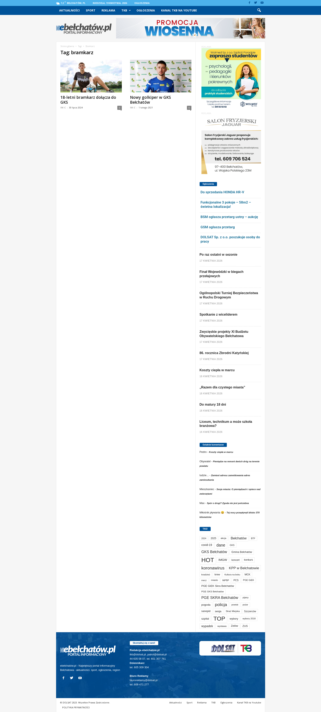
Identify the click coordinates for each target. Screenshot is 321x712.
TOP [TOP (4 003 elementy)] (219, 618)
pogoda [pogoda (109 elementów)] (205, 604)
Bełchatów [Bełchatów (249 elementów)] (238, 538)
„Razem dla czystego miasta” (222, 387)
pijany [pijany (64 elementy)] (246, 597)
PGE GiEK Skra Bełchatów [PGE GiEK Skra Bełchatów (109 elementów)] (217, 585)
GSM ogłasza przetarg (218, 227)
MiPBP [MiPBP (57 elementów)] (225, 580)
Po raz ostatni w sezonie (218, 254)
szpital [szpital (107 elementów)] (205, 618)
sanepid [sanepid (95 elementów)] (206, 611)
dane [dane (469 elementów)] (220, 545)
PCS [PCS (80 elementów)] (236, 580)
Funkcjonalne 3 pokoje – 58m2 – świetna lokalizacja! (226, 204)
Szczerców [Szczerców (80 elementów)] (250, 611)
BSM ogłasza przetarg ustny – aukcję (229, 217)
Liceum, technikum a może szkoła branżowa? (226, 424)
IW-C (63, 107)
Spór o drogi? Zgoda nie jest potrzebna (228, 503)
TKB (126, 10)
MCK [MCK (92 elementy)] (247, 574)
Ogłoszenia (142, 2)
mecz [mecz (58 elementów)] (204, 580)
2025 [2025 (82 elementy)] (213, 538)
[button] (258, 10)
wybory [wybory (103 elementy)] (234, 618)
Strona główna (67, 46)
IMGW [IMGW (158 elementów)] (222, 559)
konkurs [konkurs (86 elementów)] (248, 559)
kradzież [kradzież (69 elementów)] (205, 574)
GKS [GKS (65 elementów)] (232, 545)
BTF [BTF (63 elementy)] (253, 538)
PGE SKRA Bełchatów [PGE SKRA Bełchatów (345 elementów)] (219, 598)
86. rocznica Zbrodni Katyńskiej (224, 353)
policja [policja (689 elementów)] (221, 604)
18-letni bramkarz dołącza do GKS (88, 100)
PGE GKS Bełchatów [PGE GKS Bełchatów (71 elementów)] (212, 591)
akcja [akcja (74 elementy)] (223, 538)
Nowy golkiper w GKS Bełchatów (150, 100)
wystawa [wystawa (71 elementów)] (222, 626)
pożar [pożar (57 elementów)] (245, 604)
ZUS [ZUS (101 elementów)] (245, 626)
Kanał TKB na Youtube (179, 10)
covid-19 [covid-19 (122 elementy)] (206, 545)
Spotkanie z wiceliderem (218, 314)
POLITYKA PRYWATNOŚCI (76, 707)
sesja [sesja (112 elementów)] (218, 611)
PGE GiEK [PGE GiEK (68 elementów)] (248, 580)
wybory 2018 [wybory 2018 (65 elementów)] (249, 618)
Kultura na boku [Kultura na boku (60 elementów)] (232, 574)
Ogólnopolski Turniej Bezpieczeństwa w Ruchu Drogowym (229, 295)
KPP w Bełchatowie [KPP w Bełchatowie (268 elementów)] (244, 568)
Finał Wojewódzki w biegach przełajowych (222, 274)
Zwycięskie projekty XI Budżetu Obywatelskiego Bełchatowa (224, 334)
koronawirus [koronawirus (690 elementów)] (213, 568)
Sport (90, 10)
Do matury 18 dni (213, 404)
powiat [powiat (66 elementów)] (235, 604)
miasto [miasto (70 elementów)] (214, 580)
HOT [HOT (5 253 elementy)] (207, 560)
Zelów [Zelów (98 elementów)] (234, 625)
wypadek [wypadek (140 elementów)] (207, 626)
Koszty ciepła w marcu (217, 370)
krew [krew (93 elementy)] (217, 574)
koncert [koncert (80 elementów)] (236, 560)
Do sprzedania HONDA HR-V (222, 192)
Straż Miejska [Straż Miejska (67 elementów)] (233, 611)
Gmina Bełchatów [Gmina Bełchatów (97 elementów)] (241, 551)
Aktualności (69, 10)
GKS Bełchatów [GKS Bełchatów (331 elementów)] (214, 552)
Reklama (108, 10)
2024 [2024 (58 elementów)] (203, 538)
